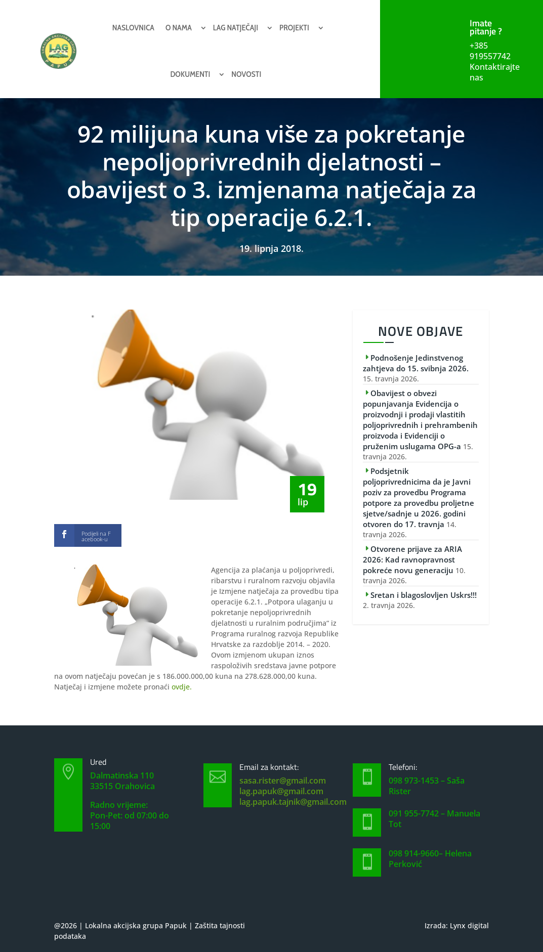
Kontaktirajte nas (495, 72)
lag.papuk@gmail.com (281, 791)
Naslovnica (133, 27)
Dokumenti (190, 74)
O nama (178, 27)
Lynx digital (469, 925)
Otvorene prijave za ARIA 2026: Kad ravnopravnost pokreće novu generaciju (412, 559)
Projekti (294, 27)
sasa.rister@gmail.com (282, 780)
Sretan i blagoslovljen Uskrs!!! (423, 595)
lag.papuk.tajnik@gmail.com (293, 801)
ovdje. (182, 686)
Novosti (246, 74)
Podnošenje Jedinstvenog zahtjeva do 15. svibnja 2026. (416, 363)
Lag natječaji (235, 27)
